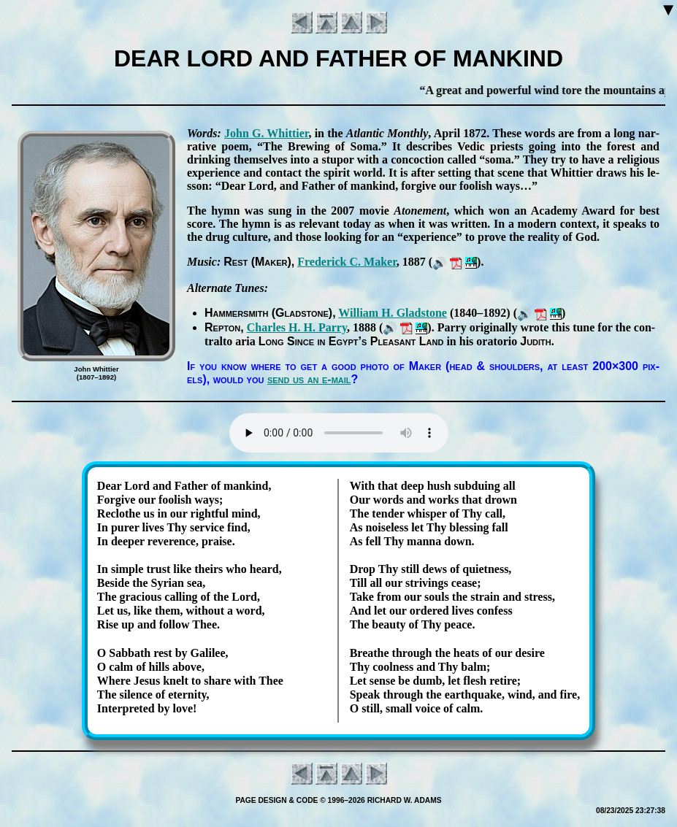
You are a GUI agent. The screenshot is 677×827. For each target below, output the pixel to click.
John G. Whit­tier (266, 133)
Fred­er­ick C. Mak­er (347, 261)
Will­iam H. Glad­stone (392, 313)
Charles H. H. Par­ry (297, 327)
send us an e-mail (309, 379)
